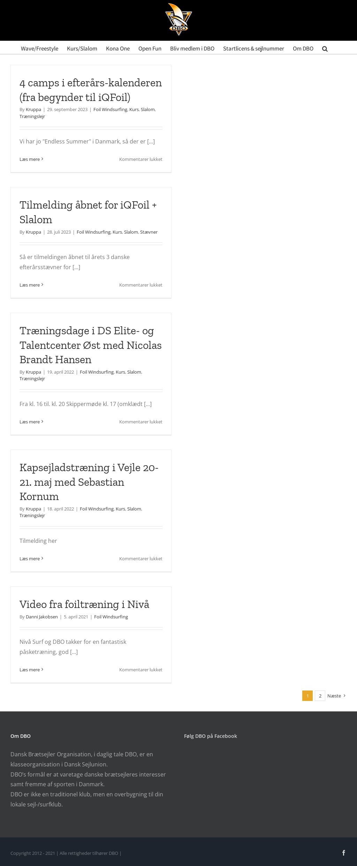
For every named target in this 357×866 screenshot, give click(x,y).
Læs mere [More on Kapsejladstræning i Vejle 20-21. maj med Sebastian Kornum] (30, 558)
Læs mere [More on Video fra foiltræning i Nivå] (30, 669)
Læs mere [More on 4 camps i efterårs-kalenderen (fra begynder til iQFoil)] (30, 159)
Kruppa (33, 109)
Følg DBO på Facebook (210, 736)
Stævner (149, 232)
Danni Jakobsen (42, 617)
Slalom (148, 109)
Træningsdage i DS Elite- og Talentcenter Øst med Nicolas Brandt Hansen (91, 345)
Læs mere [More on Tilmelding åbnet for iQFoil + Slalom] (30, 285)
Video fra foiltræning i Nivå (84, 604)
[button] (325, 47)
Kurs (134, 109)
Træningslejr (32, 116)
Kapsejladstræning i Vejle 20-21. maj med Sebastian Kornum (89, 482)
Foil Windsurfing (110, 109)
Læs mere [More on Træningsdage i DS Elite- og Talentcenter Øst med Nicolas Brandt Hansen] (30, 422)
